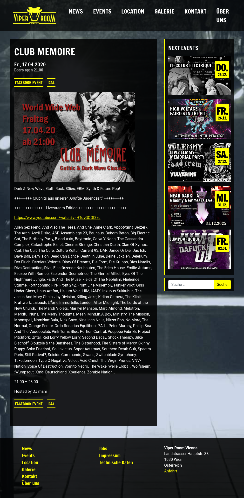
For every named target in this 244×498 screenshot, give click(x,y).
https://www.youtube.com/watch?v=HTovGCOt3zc (57, 217)
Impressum (110, 455)
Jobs (103, 448)
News (76, 11)
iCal (51, 82)
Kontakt (195, 11)
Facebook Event (29, 82)
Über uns (222, 15)
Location (132, 11)
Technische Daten (116, 462)
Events (102, 11)
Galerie (164, 11)
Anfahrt (170, 471)
